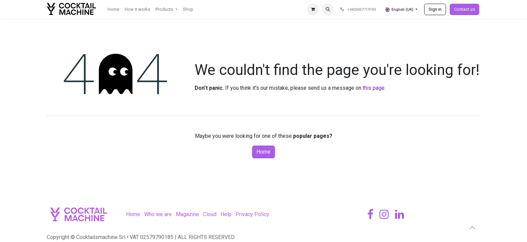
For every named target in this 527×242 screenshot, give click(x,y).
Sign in (435, 9)
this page (373, 88)
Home (263, 152)
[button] (328, 9)
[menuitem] (113, 9)
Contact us (464, 9)
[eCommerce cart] (313, 9)
